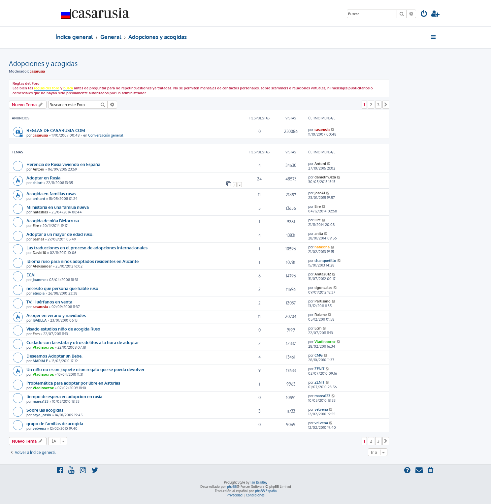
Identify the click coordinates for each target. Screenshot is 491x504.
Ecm (36, 333)
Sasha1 (38, 239)
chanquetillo (325, 260)
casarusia (37, 71)
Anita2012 (322, 274)
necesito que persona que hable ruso (62, 288)
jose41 (319, 193)
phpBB (232, 486)
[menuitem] (424, 14)
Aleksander (42, 266)
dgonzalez (323, 287)
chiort (38, 182)
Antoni (38, 169)
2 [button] (371, 104)
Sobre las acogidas (44, 410)
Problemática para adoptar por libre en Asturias (73, 383)
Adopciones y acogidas (43, 63)
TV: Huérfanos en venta (49, 301)
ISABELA (40, 320)
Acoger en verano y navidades (56, 315)
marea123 (41, 401)
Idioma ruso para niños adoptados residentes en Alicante (82, 261)
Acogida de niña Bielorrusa (52, 220)
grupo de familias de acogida (54, 423)
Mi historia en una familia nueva (57, 207)
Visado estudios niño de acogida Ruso (63, 328)
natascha (322, 247)
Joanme (39, 279)
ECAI (31, 274)
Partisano (322, 301)
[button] (385, 105)
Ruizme (320, 314)
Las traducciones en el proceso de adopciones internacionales (86, 247)
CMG (318, 355)
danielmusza (325, 177)
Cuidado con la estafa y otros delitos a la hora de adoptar (82, 342)
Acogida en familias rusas (51, 193)
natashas (40, 212)
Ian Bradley (258, 482)
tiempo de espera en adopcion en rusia (64, 396)
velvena (321, 409)
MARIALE (40, 361)
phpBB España (266, 491)
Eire (317, 206)
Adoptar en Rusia (43, 177)
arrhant (39, 198)
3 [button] (378, 104)
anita (318, 233)
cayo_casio (42, 415)
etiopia (39, 293)
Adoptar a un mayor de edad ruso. (59, 234)
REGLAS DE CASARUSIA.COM (55, 130)
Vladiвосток (43, 347)
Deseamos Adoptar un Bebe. (54, 356)
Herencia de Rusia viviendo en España (63, 164)
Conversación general (105, 135)
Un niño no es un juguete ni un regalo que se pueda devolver (85, 369)
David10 (39, 252)
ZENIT (319, 368)
